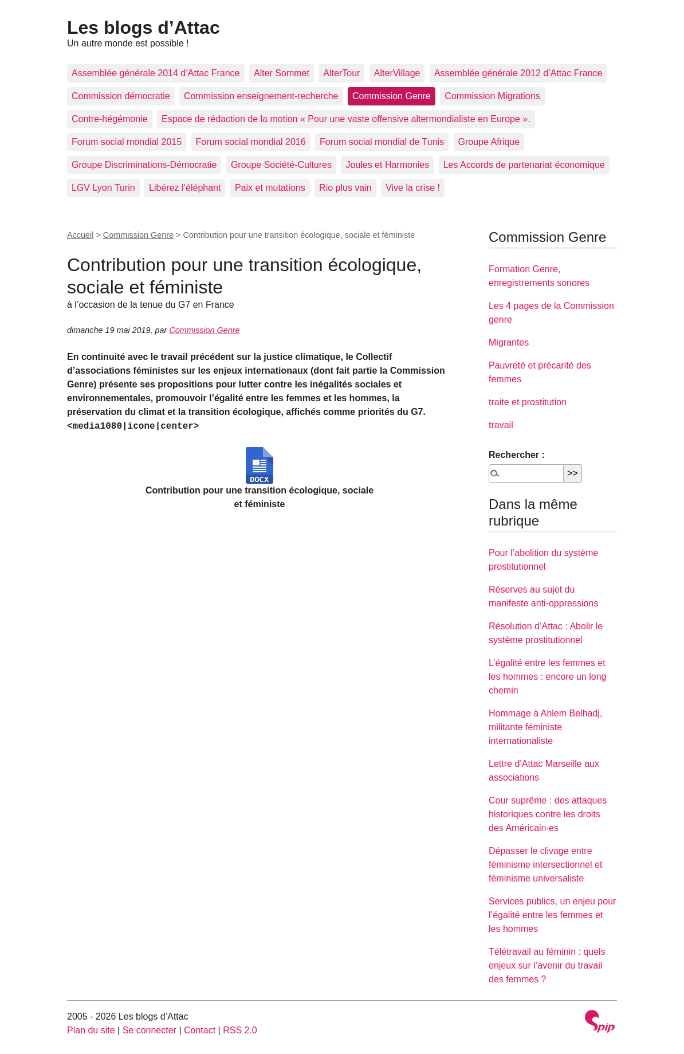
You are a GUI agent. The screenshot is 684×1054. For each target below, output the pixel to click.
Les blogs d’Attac (143, 27)
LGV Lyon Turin (103, 188)
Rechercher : (517, 455)
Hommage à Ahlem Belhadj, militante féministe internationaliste (545, 727)
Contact (199, 1030)
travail (501, 425)
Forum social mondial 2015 (127, 142)
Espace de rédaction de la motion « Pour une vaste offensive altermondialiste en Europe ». (346, 119)
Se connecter (149, 1030)
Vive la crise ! (413, 188)
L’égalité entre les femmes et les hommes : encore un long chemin (547, 676)
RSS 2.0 (240, 1030)
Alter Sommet (281, 73)
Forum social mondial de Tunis (382, 142)
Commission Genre (391, 96)
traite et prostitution (528, 402)
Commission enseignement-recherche (261, 96)
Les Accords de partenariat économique (524, 165)
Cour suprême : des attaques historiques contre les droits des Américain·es (548, 814)
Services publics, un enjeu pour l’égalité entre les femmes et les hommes (552, 915)
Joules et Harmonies (387, 165)
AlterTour (341, 73)
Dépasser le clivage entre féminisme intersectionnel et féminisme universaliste (545, 864)
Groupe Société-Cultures (281, 165)
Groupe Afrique (489, 142)
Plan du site (91, 1030)
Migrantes (509, 342)
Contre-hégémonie (110, 119)
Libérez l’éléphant (185, 188)
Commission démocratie (121, 96)
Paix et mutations (270, 188)
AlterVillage (397, 73)
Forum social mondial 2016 (251, 142)
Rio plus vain (345, 188)
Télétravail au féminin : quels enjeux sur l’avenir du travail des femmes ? (547, 965)
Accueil (80, 235)
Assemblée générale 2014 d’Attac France (156, 73)
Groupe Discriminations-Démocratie (144, 165)
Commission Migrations (492, 96)
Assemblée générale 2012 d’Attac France (518, 73)
